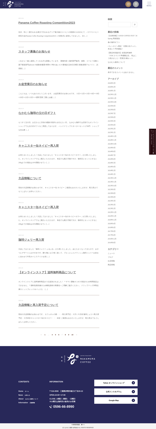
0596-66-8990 (63, 406)
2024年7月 (112, 155)
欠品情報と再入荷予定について (38, 305)
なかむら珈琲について (116, 62)
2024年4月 (112, 167)
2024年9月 (112, 148)
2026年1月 (112, 91)
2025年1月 (112, 132)
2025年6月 (112, 117)
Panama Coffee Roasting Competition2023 (46, 22)
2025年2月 (112, 129)
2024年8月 (112, 151)
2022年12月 (112, 212)
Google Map (114, 400)
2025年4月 (112, 125)
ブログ (110, 257)
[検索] (134, 24)
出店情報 (111, 261)
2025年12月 (112, 94)
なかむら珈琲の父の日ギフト (37, 113)
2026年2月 (112, 87)
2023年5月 (112, 201)
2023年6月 (112, 197)
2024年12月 (112, 136)
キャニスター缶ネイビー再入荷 (38, 145)
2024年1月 (112, 174)
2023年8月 (112, 193)
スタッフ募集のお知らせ (34, 51)
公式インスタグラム (114, 392)
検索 (110, 19)
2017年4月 (112, 235)
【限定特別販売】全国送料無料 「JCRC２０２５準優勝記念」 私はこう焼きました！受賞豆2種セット (122, 55)
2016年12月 (112, 239)
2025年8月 (112, 110)
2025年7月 (112, 113)
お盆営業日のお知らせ (32, 84)
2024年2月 (112, 170)
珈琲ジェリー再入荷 (31, 239)
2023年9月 (112, 189)
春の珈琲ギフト (114, 42)
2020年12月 (112, 220)
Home (23, 391)
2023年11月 (112, 182)
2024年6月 (112, 159)
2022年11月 (112, 216)
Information (26, 403)
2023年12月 (112, 178)
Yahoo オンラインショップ (113, 383)
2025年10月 (112, 102)
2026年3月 (112, 83)
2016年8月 (112, 242)
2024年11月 (112, 140)
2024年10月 (112, 144)
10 (72, 335)
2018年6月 (112, 227)
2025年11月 (112, 98)
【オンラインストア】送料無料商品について (47, 272)
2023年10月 (112, 186)
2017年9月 (112, 231)
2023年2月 (112, 208)
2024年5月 (112, 163)
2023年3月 (112, 205)
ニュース (111, 253)
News (24, 395)
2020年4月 (112, 223)
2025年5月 (112, 121)
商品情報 (111, 265)
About (28, 399)
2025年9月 (112, 106)
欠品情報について (29, 178)
